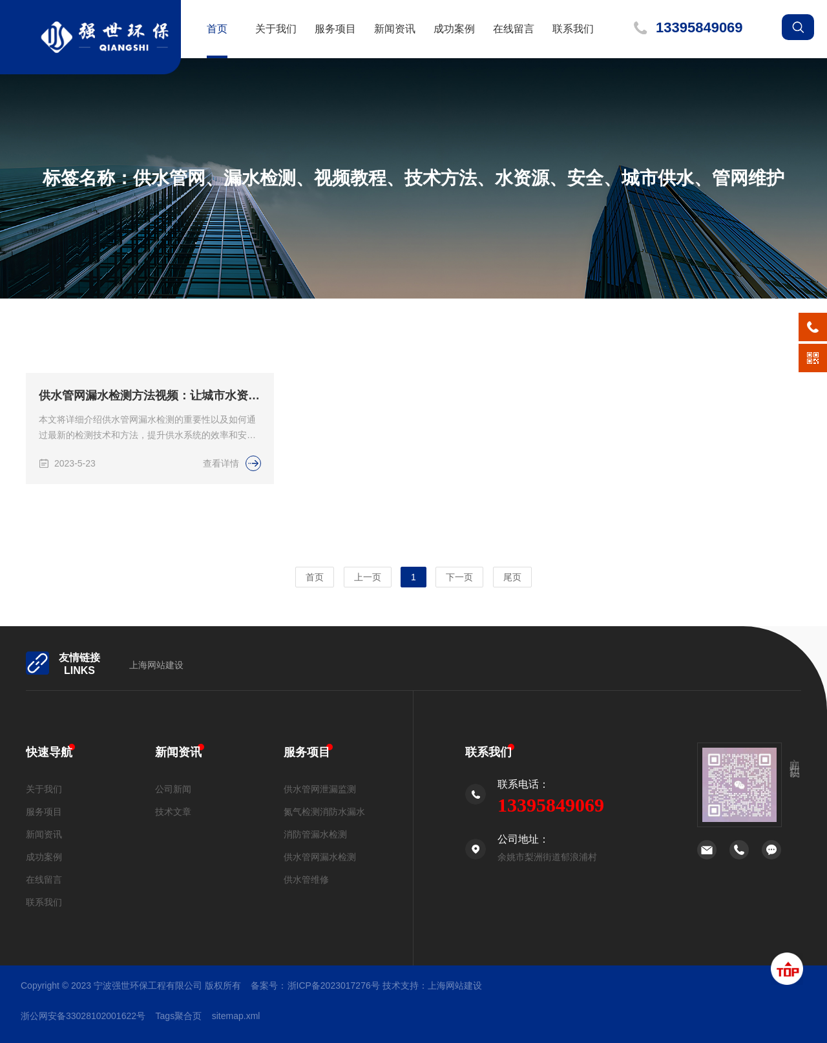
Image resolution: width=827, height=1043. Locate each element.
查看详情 (232, 470)
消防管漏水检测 (315, 834)
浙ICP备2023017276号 (334, 985)
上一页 (367, 577)
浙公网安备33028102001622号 (83, 1016)
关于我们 (276, 28)
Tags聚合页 (179, 1016)
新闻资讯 (394, 28)
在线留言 (513, 28)
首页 (217, 28)
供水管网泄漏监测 (320, 789)
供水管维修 (306, 879)
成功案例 (454, 28)
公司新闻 (173, 789)
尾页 (512, 577)
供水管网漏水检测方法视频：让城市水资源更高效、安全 (150, 401)
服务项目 (335, 28)
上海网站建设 (156, 665)
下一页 (459, 577)
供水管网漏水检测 (320, 857)
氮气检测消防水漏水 (324, 811)
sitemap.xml (236, 1016)
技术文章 (173, 811)
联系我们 (573, 28)
